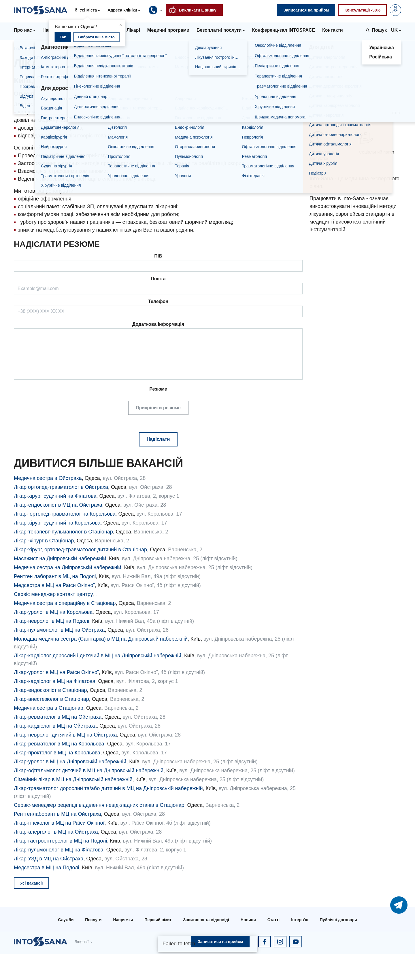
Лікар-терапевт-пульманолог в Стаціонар (63, 532)
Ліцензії (81, 941)
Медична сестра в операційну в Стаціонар (65, 603)
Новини (248, 919)
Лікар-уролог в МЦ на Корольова (53, 612)
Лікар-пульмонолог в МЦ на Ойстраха (59, 630)
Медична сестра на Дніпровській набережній (67, 567)
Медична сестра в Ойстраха (48, 478)
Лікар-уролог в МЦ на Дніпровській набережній (70, 761)
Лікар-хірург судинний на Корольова (57, 523)
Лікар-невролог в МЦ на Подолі (51, 621)
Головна (23, 48)
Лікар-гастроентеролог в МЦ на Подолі (60, 841)
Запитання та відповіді (206, 919)
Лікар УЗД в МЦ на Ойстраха (48, 859)
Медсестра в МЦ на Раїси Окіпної (54, 585)
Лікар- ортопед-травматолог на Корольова (65, 514)
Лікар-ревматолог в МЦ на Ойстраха (57, 717)
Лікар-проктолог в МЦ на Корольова (57, 753)
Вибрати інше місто (96, 37)
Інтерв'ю (299, 919)
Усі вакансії (31, 883)
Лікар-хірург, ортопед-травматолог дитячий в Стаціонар (80, 549)
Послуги (93, 919)
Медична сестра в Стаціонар (48, 708)
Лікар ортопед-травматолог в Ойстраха (61, 487)
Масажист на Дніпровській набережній (60, 558)
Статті (273, 919)
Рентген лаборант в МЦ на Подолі (55, 576)
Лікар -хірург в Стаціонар (44, 541)
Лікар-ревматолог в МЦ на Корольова (59, 744)
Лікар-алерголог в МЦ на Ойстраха (56, 832)
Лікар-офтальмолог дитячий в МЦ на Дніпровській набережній (88, 770)
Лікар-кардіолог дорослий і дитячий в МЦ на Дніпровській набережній (97, 655)
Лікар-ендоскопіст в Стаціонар (50, 690)
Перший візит (157, 919)
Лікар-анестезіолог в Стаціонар (51, 699)
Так (63, 37)
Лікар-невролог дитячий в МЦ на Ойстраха (65, 735)
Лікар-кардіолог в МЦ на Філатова (54, 681)
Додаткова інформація (158, 324)
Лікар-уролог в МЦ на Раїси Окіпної (56, 672)
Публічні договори (338, 919)
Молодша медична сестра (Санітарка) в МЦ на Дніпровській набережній (101, 639)
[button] (89, 10)
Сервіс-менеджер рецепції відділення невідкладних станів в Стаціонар (99, 805)
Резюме (158, 401)
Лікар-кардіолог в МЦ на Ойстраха (55, 726)
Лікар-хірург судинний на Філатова (55, 496)
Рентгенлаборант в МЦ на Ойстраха (57, 814)
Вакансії (51, 48)
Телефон (158, 301)
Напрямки (123, 919)
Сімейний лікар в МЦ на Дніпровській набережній (73, 779)
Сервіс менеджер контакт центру (53, 594)
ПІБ (158, 255)
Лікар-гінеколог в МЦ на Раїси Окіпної (59, 823)
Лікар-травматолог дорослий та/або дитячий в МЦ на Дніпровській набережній (108, 788)
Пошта (158, 278)
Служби (65, 919)
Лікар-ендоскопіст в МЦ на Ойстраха (58, 505)
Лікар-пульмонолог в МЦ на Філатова (58, 850)
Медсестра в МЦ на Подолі (46, 867)
